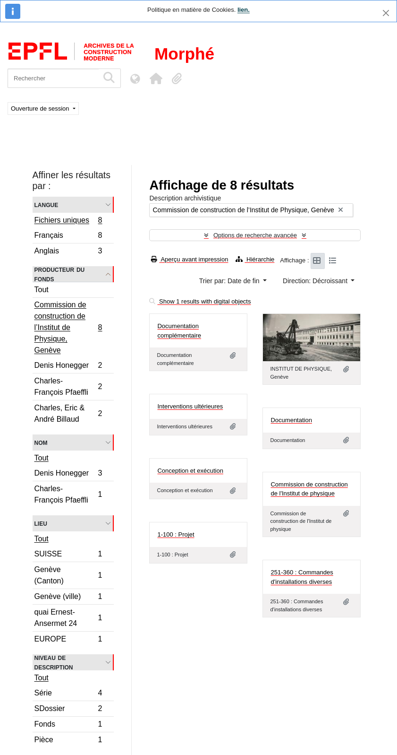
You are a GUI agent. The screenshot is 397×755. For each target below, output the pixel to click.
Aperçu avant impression (189, 259)
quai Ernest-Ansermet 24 (68, 617)
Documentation (291, 420)
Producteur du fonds (59, 274)
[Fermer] (386, 13)
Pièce (68, 740)
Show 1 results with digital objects (200, 301)
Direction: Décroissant (316, 281)
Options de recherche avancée (255, 235)
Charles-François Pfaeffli (68, 386)
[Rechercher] (53, 78)
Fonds (68, 725)
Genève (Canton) (68, 575)
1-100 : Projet (175, 534)
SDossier (68, 710)
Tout (41, 290)
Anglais (68, 252)
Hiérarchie (255, 259)
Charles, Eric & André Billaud (68, 413)
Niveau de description (53, 662)
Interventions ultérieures (190, 406)
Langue (46, 204)
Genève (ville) (68, 598)
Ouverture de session (41, 108)
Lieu (40, 523)
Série (68, 694)
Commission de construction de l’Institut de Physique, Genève (68, 327)
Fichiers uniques (68, 221)
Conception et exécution (190, 470)
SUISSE (68, 555)
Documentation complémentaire (179, 330)
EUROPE (68, 640)
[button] (155, 78)
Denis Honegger (68, 366)
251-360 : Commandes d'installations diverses (301, 577)
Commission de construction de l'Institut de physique (308, 489)
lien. (243, 9)
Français (68, 236)
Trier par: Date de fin (230, 281)
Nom (41, 442)
